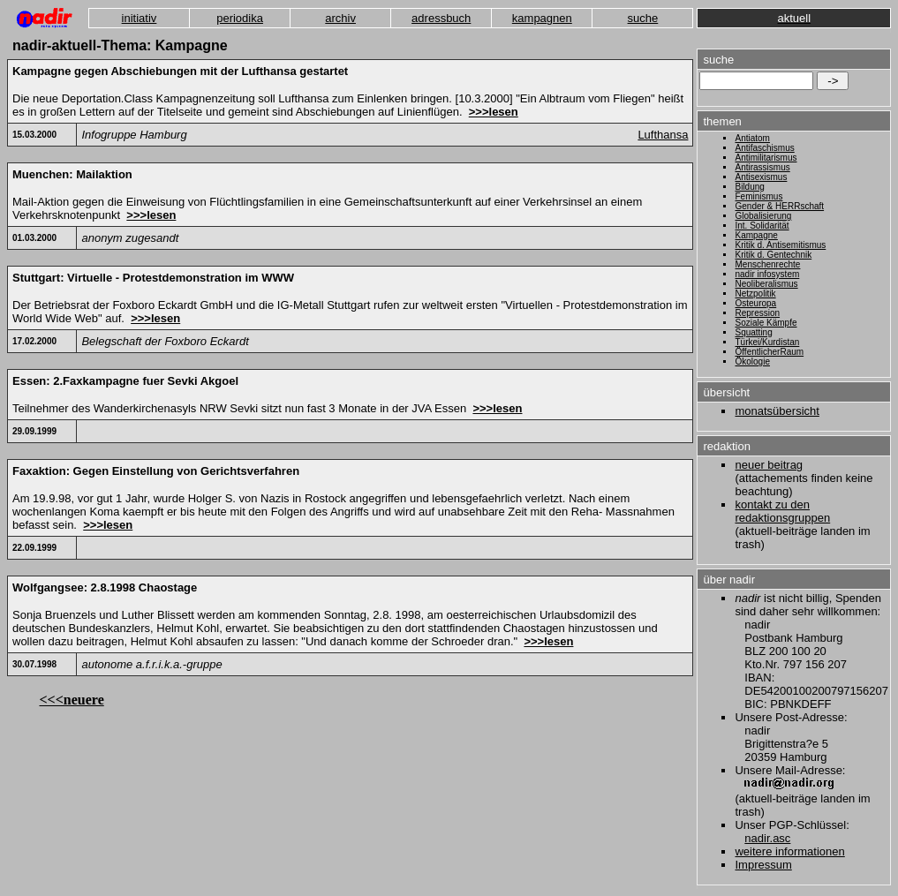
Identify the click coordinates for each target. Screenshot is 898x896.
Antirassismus (762, 167)
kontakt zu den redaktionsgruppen (782, 511)
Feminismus (758, 196)
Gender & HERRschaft (779, 206)
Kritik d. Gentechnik (773, 255)
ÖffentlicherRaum (769, 352)
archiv (340, 18)
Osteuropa (755, 303)
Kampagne (756, 235)
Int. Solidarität (762, 225)
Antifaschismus (764, 148)
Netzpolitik (755, 293)
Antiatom (752, 138)
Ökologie (752, 361)
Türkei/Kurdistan (767, 342)
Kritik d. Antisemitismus (780, 245)
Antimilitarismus (765, 157)
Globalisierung (763, 216)
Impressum (763, 864)
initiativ (139, 18)
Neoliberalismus (766, 284)
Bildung (749, 187)
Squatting (753, 332)
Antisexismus (761, 177)
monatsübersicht (777, 411)
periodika (239, 18)
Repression (757, 313)
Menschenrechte (767, 264)
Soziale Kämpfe (765, 323)
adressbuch (441, 18)
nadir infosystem (767, 274)
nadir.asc (767, 838)
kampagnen (542, 18)
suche (643, 18)
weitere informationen (789, 851)
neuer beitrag (769, 464)
